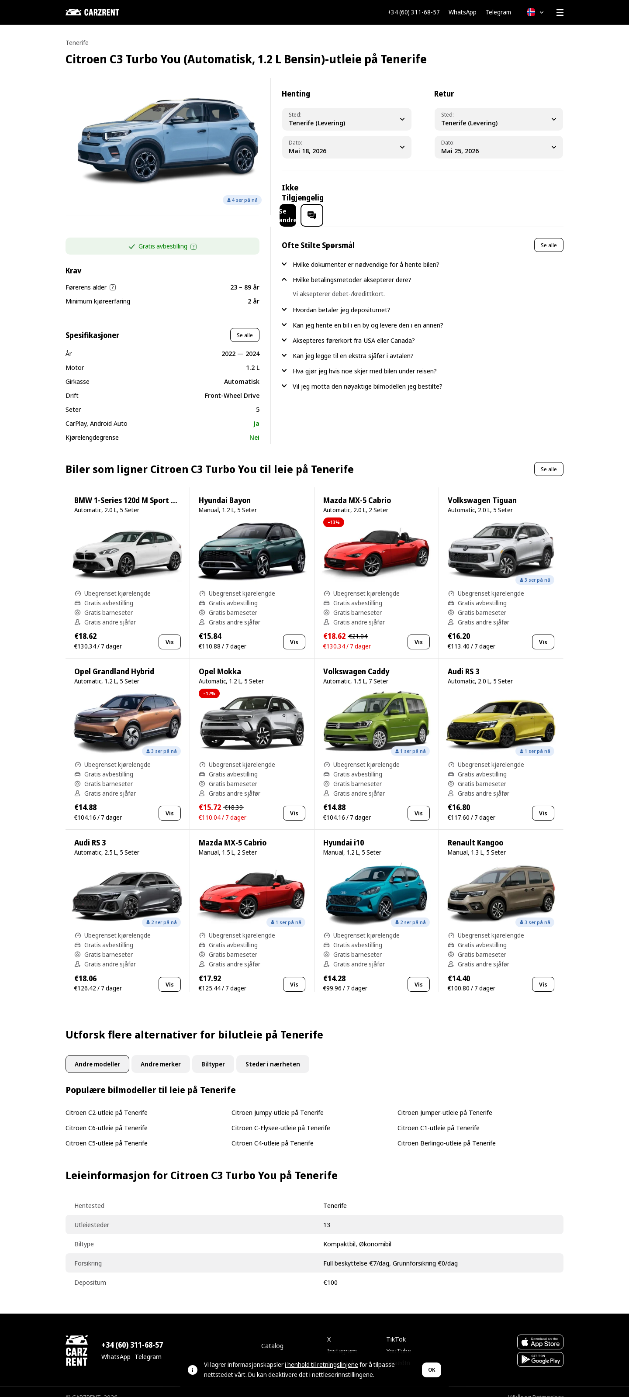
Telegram (498, 12)
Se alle (245, 324)
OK (431, 1369)
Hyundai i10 (343, 831)
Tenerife (77, 42)
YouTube (398, 1339)
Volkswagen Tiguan (482, 489)
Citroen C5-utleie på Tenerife (107, 1131)
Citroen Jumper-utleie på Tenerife (444, 1101)
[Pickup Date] (346, 147)
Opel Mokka (220, 660)
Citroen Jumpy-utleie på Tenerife (278, 1101)
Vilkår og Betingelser (535, 1386)
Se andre (485, 192)
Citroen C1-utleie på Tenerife (438, 1116)
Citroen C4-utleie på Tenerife (273, 1131)
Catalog (272, 1334)
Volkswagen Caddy (356, 660)
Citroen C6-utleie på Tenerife (107, 1116)
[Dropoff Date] (499, 147)
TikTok (396, 1327)
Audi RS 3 (463, 660)
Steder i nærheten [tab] (272, 1053)
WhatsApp (463, 12)
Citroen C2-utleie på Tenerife (107, 1101)
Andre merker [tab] (161, 1053)
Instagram (342, 1339)
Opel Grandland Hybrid (114, 660)
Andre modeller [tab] (97, 1053)
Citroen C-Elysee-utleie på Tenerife (281, 1116)
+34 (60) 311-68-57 (413, 12)
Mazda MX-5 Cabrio (357, 489)
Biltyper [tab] (213, 1053)
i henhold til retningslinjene (321, 1364)
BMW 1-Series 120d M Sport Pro (128, 489)
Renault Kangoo (475, 831)
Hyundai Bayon (225, 489)
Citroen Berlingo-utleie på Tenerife (446, 1131)
